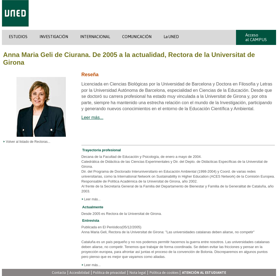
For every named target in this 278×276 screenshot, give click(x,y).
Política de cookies (164, 273)
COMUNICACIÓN (136, 37)
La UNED (171, 37)
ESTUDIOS (18, 37)
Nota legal (138, 273)
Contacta (59, 273)
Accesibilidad (79, 273)
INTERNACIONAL (95, 37)
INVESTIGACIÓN (54, 37)
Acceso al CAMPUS (256, 37)
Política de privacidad (109, 273)
